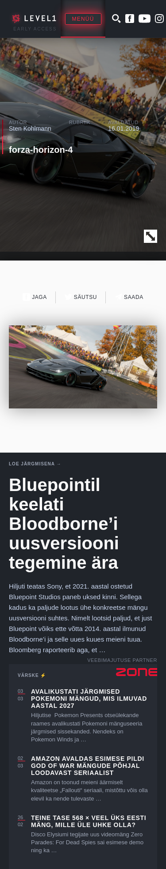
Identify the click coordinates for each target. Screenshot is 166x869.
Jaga (35, 297)
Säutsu (81, 297)
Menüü (83, 19)
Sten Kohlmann (30, 128)
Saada (129, 297)
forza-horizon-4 (41, 150)
